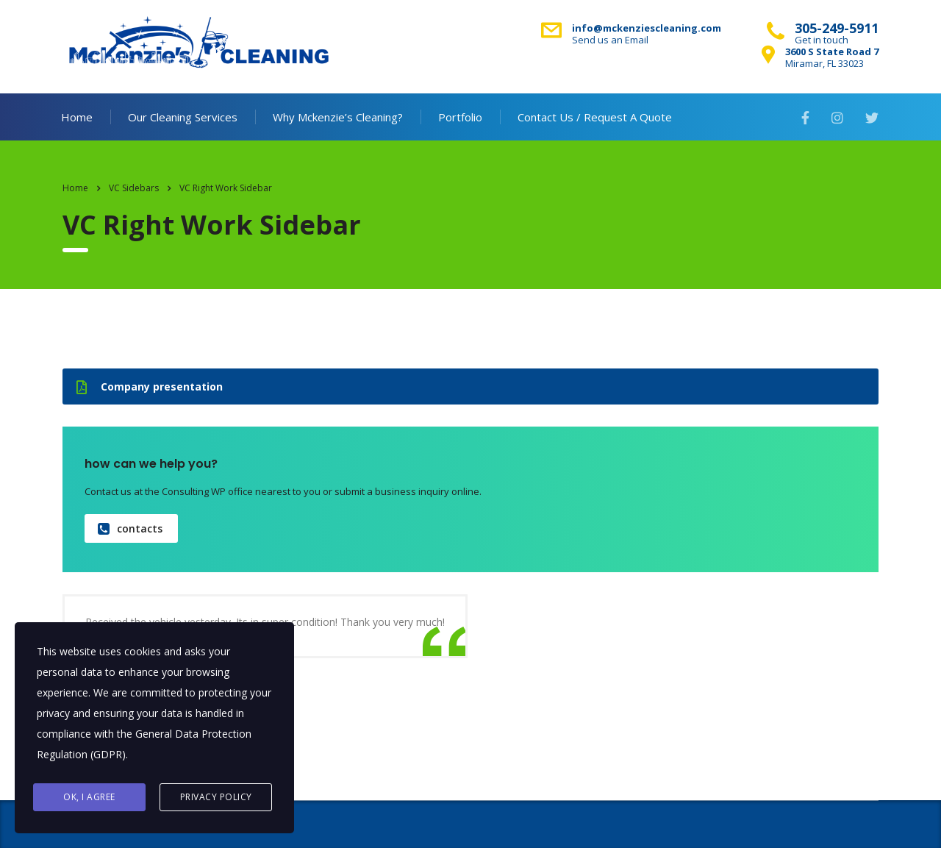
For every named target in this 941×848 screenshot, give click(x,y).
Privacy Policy (216, 797)
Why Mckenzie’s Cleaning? (338, 117)
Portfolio (460, 117)
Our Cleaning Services (182, 117)
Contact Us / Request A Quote (595, 117)
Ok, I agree (89, 797)
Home (77, 117)
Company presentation (149, 386)
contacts (130, 528)
